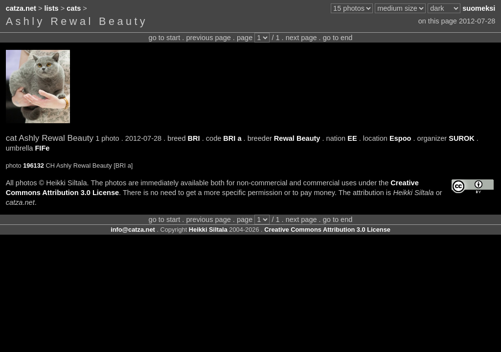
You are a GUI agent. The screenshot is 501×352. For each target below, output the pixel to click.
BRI (194, 138)
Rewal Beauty (297, 138)
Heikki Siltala (208, 229)
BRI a (232, 138)
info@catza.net (133, 229)
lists (52, 8)
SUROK (462, 138)
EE (352, 138)
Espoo (400, 138)
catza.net (21, 8)
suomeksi (478, 8)
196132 (33, 165)
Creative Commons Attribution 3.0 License (327, 229)
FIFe (42, 148)
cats (74, 8)
